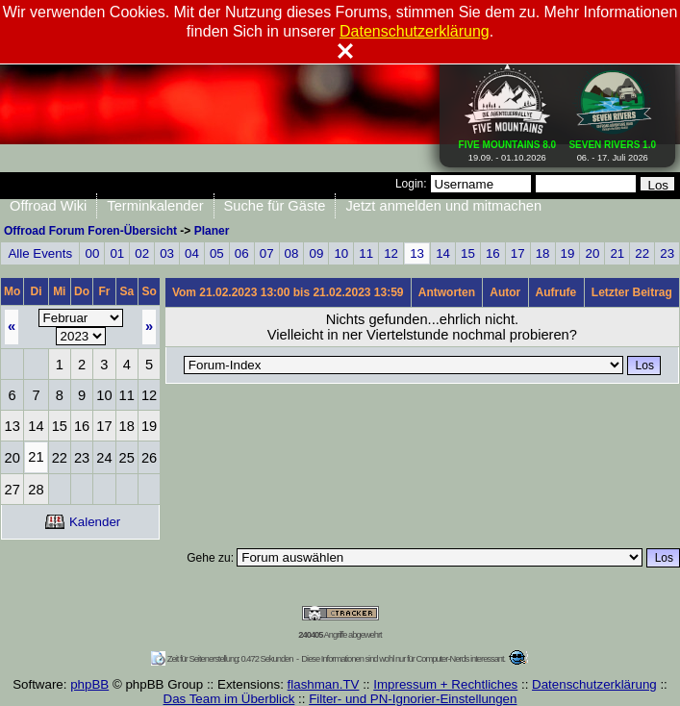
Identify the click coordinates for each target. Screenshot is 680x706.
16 (493, 253)
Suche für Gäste (275, 206)
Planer (212, 231)
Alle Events (40, 253)
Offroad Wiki (48, 206)
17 (518, 253)
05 (217, 253)
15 (468, 253)
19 (568, 253)
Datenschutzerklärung (594, 684)
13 (417, 253)
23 (667, 253)
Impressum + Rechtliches (445, 684)
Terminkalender (155, 206)
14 (443, 253)
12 (391, 253)
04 (192, 253)
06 (242, 253)
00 (92, 253)
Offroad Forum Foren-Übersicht (90, 231)
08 (292, 253)
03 (167, 253)
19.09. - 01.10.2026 (508, 147)
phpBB (89, 684)
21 (617, 253)
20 (592, 253)
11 (366, 253)
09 (317, 253)
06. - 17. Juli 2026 (612, 147)
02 (142, 253)
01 (117, 253)
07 (267, 253)
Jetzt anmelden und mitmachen (443, 206)
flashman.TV (324, 684)
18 (543, 253)
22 (642, 253)
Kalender (82, 522)
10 (341, 253)
